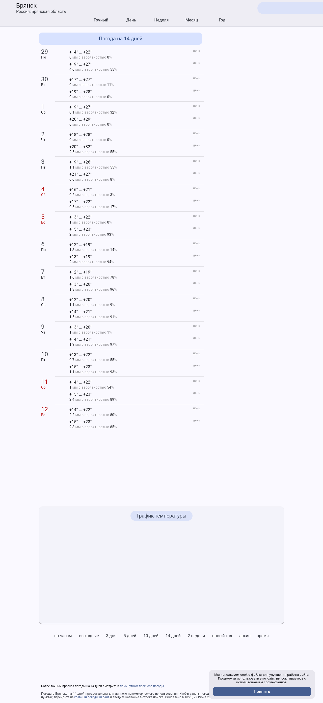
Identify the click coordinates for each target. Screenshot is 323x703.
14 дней (173, 635)
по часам (63, 635)
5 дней (130, 635)
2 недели (196, 635)
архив (245, 635)
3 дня (111, 635)
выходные (89, 635)
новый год (222, 635)
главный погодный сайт (92, 697)
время (263, 635)
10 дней (150, 635)
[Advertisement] (246, 108)
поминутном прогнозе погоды (142, 686)
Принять (262, 691)
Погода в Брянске (54, 693)
